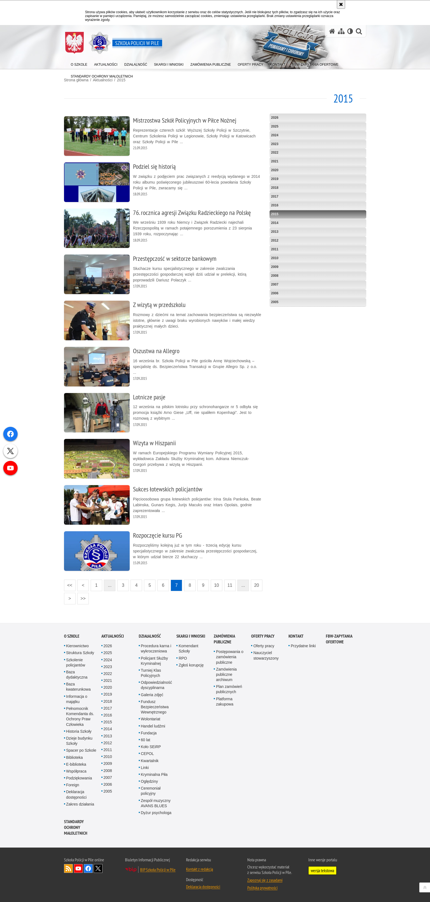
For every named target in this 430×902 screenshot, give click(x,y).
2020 (275, 170)
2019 (275, 179)
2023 (275, 144)
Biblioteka (74, 757)
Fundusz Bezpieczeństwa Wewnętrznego (155, 706)
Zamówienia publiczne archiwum (226, 674)
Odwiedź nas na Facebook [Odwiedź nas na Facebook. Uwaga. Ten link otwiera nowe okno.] (88, 868)
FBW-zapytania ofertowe (339, 639)
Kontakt (296, 636)
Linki (145, 767)
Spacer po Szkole (81, 750)
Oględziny (149, 781)
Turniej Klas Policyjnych (151, 673)
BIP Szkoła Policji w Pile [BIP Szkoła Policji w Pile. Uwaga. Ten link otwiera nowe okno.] (158, 869)
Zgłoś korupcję (191, 665)
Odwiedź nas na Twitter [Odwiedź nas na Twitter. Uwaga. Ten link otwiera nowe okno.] (98, 868)
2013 (275, 232)
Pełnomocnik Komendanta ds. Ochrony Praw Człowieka (80, 716)
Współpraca (76, 771)
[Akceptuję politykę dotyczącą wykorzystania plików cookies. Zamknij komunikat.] (341, 4)
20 (255, 584)
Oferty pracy (262, 636)
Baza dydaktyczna (77, 674)
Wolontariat (150, 719)
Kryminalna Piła (154, 774)
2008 (275, 276)
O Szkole (71, 636)
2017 (275, 196)
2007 (275, 284)
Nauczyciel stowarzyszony (266, 655)
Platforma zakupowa (224, 701)
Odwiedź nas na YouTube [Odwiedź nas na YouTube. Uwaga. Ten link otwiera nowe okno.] (78, 868)
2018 (275, 188)
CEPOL (147, 753)
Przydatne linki (303, 646)
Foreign (72, 785)
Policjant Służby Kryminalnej (154, 661)
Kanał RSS (68, 868)
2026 (275, 118)
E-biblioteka (76, 764)
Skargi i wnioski (190, 636)
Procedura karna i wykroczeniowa (156, 648)
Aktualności (112, 636)
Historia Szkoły (79, 731)
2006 (275, 293)
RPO (183, 658)
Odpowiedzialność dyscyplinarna (156, 685)
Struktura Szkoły (80, 653)
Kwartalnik (150, 761)
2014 (275, 223)
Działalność (150, 636)
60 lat (145, 740)
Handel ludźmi (153, 726)
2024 (275, 135)
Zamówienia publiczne (224, 639)
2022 (275, 152)
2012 (275, 240)
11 (228, 584)
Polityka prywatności (262, 887)
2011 (275, 249)
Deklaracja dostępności (76, 794)
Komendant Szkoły (188, 648)
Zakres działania (80, 804)
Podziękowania (79, 778)
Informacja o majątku (76, 699)
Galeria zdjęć (152, 695)
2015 (275, 214)
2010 (275, 258)
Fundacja (149, 733)
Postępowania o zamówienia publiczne (229, 656)
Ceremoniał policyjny (151, 791)
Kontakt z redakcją (199, 869)
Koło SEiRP (151, 747)
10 (215, 584)
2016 (275, 205)
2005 (275, 302)
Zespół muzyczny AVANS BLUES (156, 803)
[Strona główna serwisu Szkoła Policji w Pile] (332, 31)
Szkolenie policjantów (75, 662)
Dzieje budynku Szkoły (79, 741)
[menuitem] (79, 63)
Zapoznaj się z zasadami (264, 880)
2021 (275, 161)
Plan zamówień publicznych (229, 689)
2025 (275, 126)
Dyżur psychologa (156, 812)
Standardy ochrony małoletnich (75, 827)
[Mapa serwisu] (341, 31)
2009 (275, 267)
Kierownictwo (77, 646)
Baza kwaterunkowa (78, 686)
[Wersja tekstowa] (350, 31)
